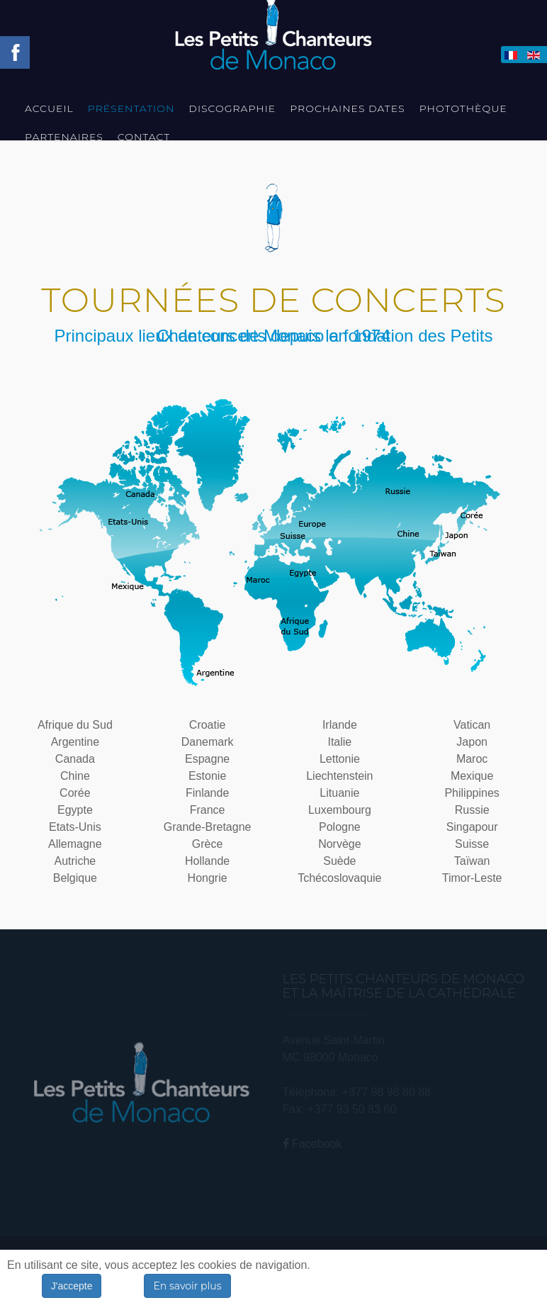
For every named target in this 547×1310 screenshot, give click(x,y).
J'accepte (72, 1286)
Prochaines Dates (347, 108)
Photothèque (463, 108)
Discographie (232, 108)
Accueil (49, 108)
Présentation (131, 108)
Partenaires (64, 136)
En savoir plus (187, 1286)
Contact (144, 136)
